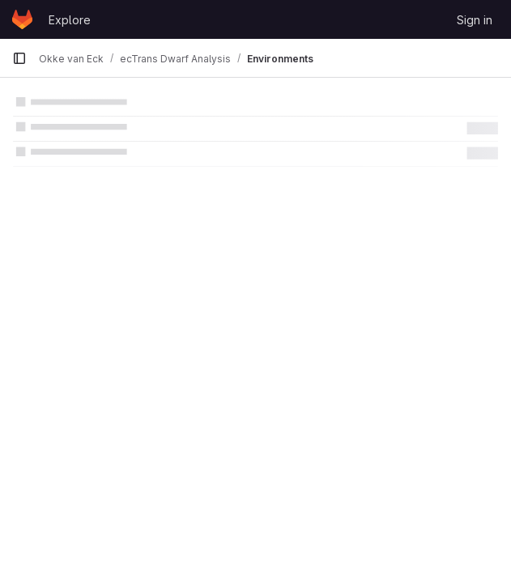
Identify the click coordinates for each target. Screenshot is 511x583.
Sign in (474, 20)
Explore (70, 20)
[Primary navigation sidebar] (19, 58)
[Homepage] (22, 19)
